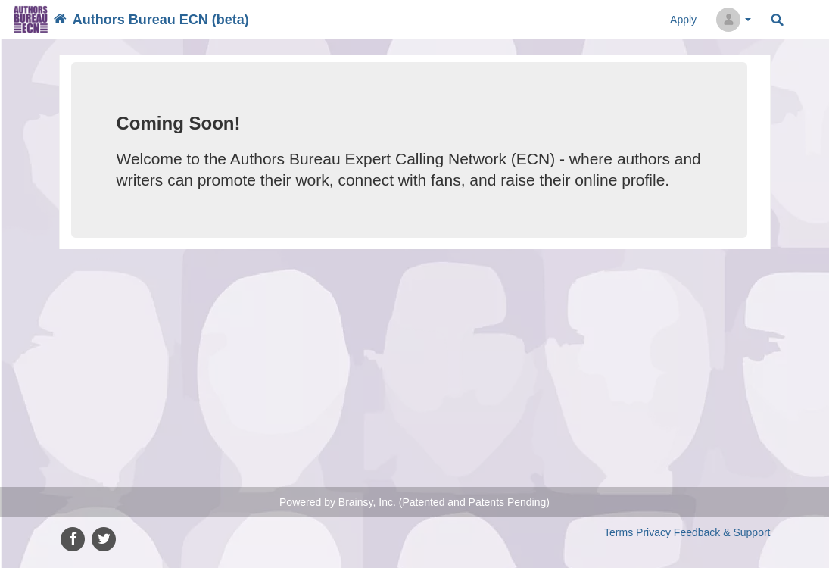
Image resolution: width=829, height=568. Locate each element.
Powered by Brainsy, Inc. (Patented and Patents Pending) (414, 502)
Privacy (653, 532)
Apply (683, 20)
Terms (618, 532)
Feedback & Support (722, 532)
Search (777, 20)
